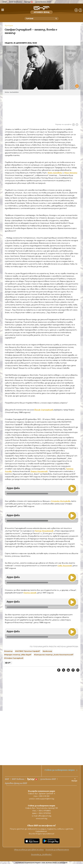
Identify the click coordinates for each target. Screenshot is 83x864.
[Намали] (77, 124)
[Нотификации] (76, 10)
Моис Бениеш (70, 173)
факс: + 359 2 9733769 (41, 813)
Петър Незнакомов (44, 531)
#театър (8, 651)
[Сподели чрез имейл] (78, 670)
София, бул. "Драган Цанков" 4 (41, 793)
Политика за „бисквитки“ (41, 854)
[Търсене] (56, 18)
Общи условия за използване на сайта (29, 850)
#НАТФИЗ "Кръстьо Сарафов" (27, 651)
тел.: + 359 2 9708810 (41, 811)
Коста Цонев (30, 593)
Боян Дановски (55, 173)
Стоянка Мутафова (60, 501)
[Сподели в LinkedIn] (68, 670)
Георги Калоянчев (39, 471)
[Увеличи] (73, 124)
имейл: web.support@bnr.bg (41, 799)
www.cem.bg (41, 818)
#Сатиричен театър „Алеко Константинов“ (53, 655)
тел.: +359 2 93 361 (41, 796)
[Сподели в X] (63, 670)
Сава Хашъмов (65, 566)
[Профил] (80, 10)
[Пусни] (72, 488)
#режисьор (47, 651)
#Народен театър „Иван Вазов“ (17, 655)
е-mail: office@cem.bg (41, 816)
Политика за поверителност (57, 850)
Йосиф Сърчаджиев (43, 410)
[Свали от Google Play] (51, 841)
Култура (9, 25)
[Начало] (41, 8)
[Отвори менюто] (2, 9)
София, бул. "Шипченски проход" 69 (41, 808)
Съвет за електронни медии (61, 770)
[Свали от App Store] (32, 841)
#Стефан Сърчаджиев (13, 658)
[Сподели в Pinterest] (73, 670)
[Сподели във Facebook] (59, 670)
